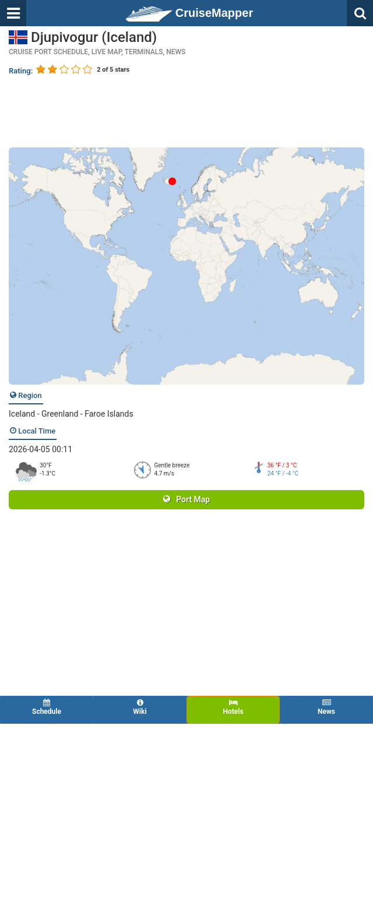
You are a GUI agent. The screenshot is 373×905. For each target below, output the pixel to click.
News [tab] (326, 707)
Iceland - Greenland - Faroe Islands (71, 413)
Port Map (186, 499)
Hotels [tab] (233, 707)
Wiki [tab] (140, 707)
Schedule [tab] (46, 707)
